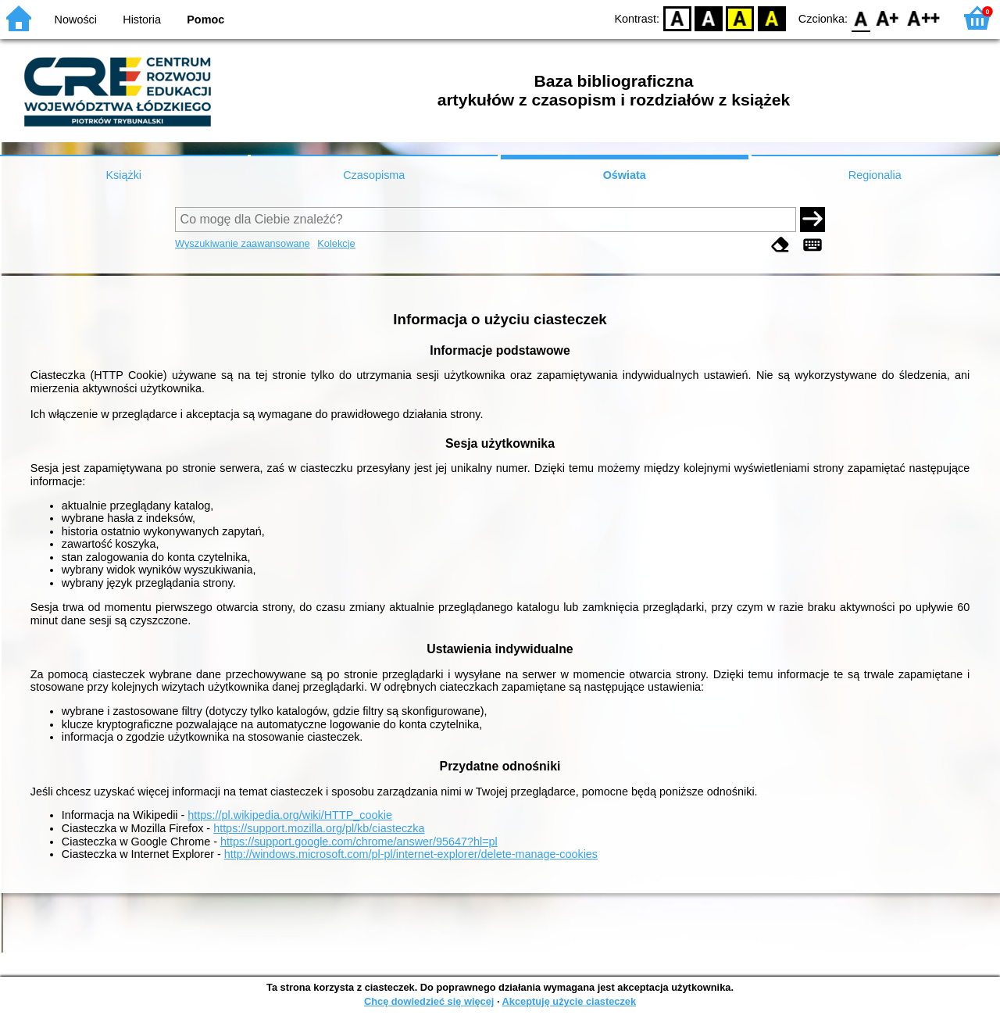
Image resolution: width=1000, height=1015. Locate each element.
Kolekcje (336, 243)
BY (771, 17)
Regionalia (875, 175)
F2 (923, 17)
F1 (887, 17)
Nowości (76, 19)
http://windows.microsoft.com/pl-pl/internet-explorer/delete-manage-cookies (411, 854)
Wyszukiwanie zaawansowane (242, 243)
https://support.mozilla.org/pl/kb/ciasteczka (318, 828)
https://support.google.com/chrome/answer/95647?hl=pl (359, 841)
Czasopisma (374, 175)
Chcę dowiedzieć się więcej (429, 1001)
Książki (123, 175)
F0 (860, 17)
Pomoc (205, 19)
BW (708, 17)
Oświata (624, 175)
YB (740, 17)
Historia (142, 19)
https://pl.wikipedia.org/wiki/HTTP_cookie (290, 815)
